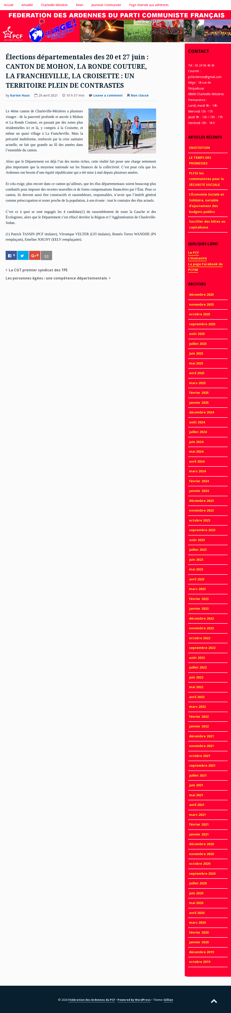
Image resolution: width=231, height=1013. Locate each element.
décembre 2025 (201, 295)
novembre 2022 (201, 628)
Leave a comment (108, 95)
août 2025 (197, 334)
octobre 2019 (199, 962)
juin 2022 (196, 677)
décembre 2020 (201, 844)
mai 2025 (196, 363)
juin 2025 (196, 353)
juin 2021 (196, 785)
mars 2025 (197, 383)
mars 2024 (197, 471)
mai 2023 (196, 569)
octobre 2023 (199, 520)
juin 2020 (196, 893)
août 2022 (197, 658)
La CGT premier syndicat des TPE (38, 270)
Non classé (140, 95)
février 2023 (199, 599)
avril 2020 (196, 913)
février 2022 (199, 717)
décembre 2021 (201, 736)
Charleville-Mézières (54, 5)
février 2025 (199, 393)
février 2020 (199, 932)
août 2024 (197, 422)
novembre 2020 (201, 854)
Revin (79, 5)
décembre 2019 (201, 952)
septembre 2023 (202, 530)
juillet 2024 (198, 432)
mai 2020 (196, 903)
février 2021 (199, 824)
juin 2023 (196, 560)
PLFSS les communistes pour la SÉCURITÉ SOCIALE (206, 179)
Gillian (168, 999)
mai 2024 (196, 452)
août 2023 (197, 540)
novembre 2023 (201, 510)
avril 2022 (196, 697)
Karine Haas (20, 95)
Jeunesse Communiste (106, 5)
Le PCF (193, 253)
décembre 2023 (201, 501)
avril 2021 (196, 805)
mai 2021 (196, 795)
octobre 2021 (199, 756)
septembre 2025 (202, 324)
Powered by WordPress (134, 999)
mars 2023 (197, 589)
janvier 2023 (199, 609)
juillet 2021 (198, 775)
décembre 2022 (201, 618)
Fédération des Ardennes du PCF (91, 999)
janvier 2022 (199, 726)
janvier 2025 (199, 403)
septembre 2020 (202, 874)
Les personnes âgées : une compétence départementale (56, 278)
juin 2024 (196, 442)
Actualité (27, 5)
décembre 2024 (201, 412)
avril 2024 (196, 461)
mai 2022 (196, 687)
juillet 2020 (198, 883)
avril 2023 (196, 579)
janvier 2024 (199, 491)
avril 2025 (196, 373)
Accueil (8, 5)
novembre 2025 (201, 304)
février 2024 (199, 481)
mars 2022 (197, 707)
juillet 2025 (198, 344)
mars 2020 (197, 923)
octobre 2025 (199, 314)
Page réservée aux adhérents (149, 5)
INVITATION (199, 148)
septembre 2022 (202, 648)
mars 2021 (197, 815)
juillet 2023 (198, 550)
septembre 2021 (202, 766)
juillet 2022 (198, 667)
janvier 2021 (199, 834)
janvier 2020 (199, 942)
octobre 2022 (199, 638)
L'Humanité (197, 258)
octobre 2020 (199, 864)
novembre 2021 (201, 746)
